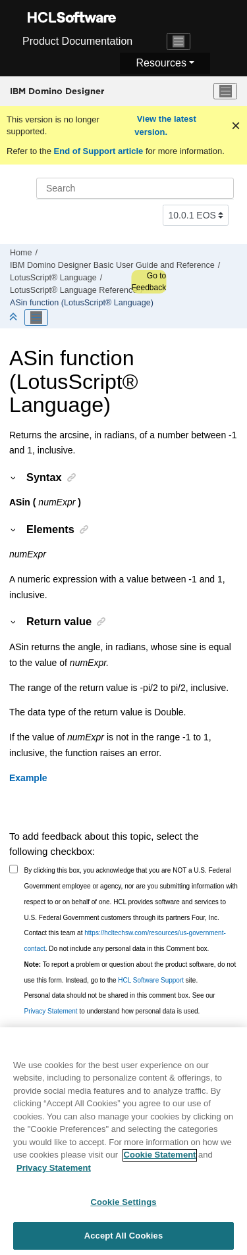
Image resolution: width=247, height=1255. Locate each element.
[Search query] (135, 188)
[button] (14, 477)
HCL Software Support (151, 980)
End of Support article (98, 151)
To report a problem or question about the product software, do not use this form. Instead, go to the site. (130, 972)
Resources (161, 62)
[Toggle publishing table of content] (36, 317)
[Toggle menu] (225, 91)
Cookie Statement (160, 1164)
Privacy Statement (51, 1011)
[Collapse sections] (14, 317)
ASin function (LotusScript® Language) (81, 302)
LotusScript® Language (53, 277)
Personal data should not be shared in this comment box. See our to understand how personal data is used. (119, 1003)
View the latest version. (165, 125)
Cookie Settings (123, 1211)
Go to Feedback (148, 281)
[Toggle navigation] (178, 41)
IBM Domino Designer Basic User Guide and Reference (112, 265)
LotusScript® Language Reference (73, 290)
